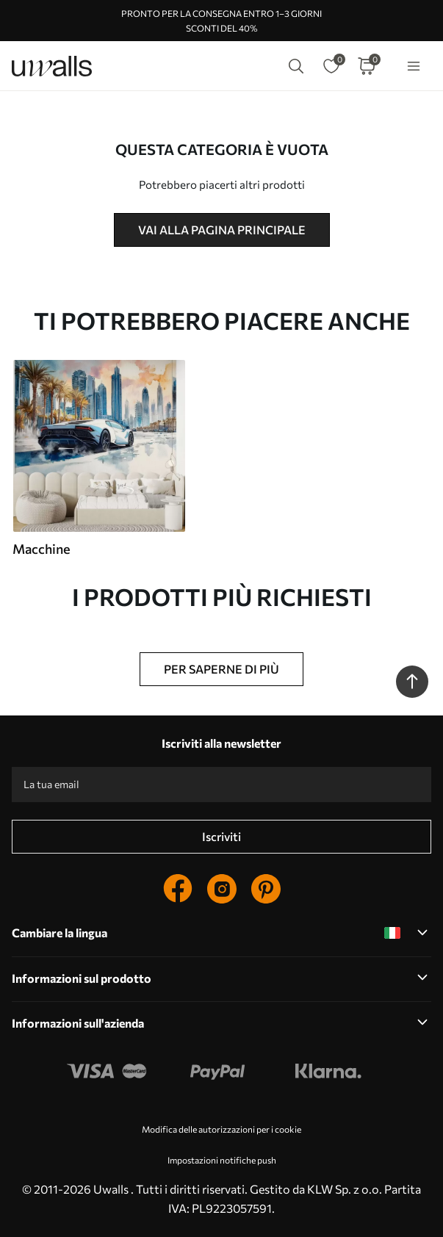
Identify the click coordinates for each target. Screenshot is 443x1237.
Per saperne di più (221, 669)
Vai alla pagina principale (222, 230)
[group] (98, 458)
